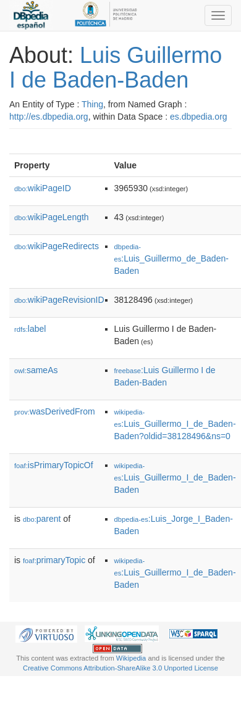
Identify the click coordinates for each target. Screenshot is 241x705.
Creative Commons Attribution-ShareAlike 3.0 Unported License (120, 668)
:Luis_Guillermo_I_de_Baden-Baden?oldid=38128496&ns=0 (175, 424)
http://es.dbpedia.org (48, 117)
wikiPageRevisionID (59, 300)
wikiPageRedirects (56, 246)
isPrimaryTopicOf (53, 465)
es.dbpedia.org (198, 117)
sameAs (35, 370)
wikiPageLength (51, 217)
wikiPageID (42, 188)
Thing (92, 104)
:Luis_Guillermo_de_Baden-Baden (171, 259)
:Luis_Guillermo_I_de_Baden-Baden (175, 478)
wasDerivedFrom (54, 411)
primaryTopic (54, 560)
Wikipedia (131, 658)
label (30, 329)
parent (42, 519)
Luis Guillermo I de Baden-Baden (115, 68)
